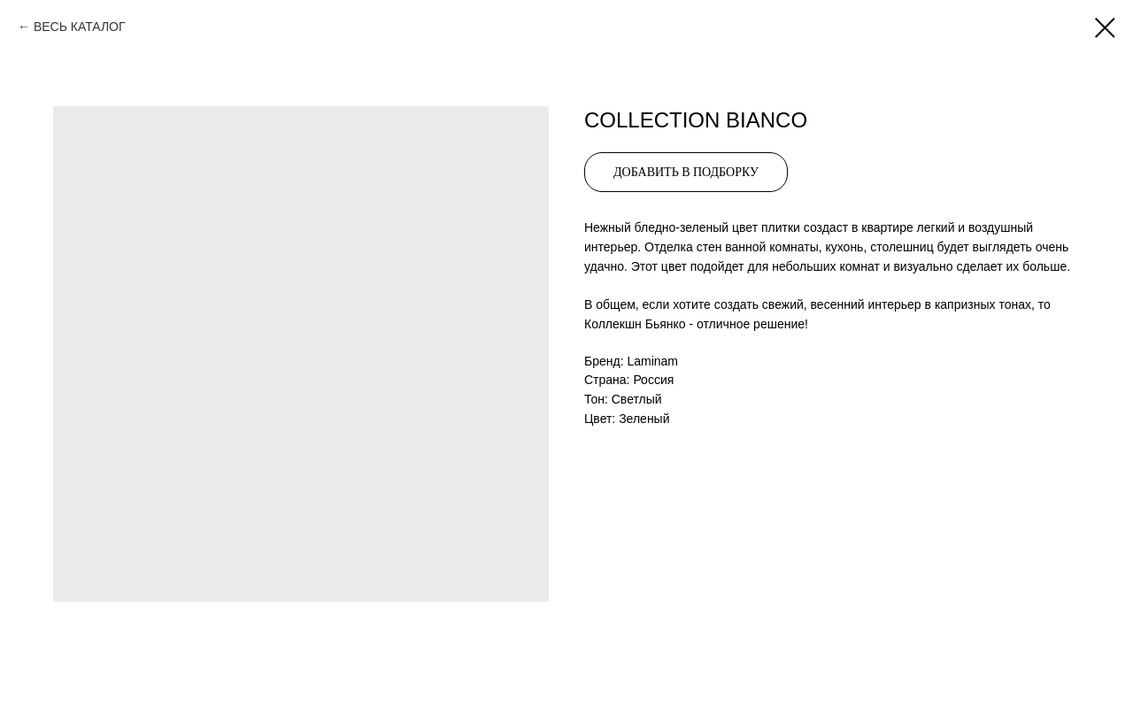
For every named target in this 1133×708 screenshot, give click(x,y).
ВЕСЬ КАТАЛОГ (80, 26)
